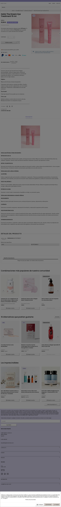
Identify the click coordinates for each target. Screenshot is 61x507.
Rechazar (48, 504)
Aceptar (56, 504)
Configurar (40, 504)
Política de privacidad (30, 499)
